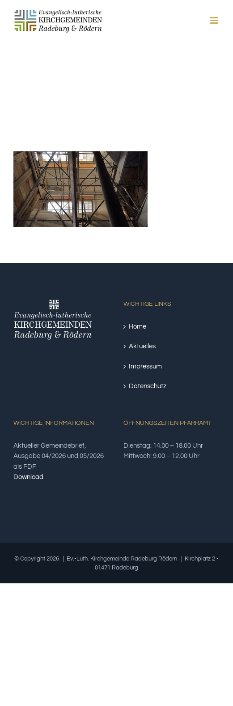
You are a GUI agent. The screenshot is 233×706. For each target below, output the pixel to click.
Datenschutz (147, 386)
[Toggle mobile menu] (215, 20)
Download (28, 477)
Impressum (145, 366)
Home (137, 326)
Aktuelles (142, 346)
